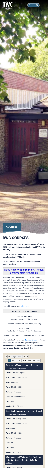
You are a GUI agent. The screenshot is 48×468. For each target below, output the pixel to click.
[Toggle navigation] (45, 4)
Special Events (31, 340)
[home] (7, 4)
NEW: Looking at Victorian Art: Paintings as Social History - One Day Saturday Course (23, 460)
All (9, 360)
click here (24, 306)
